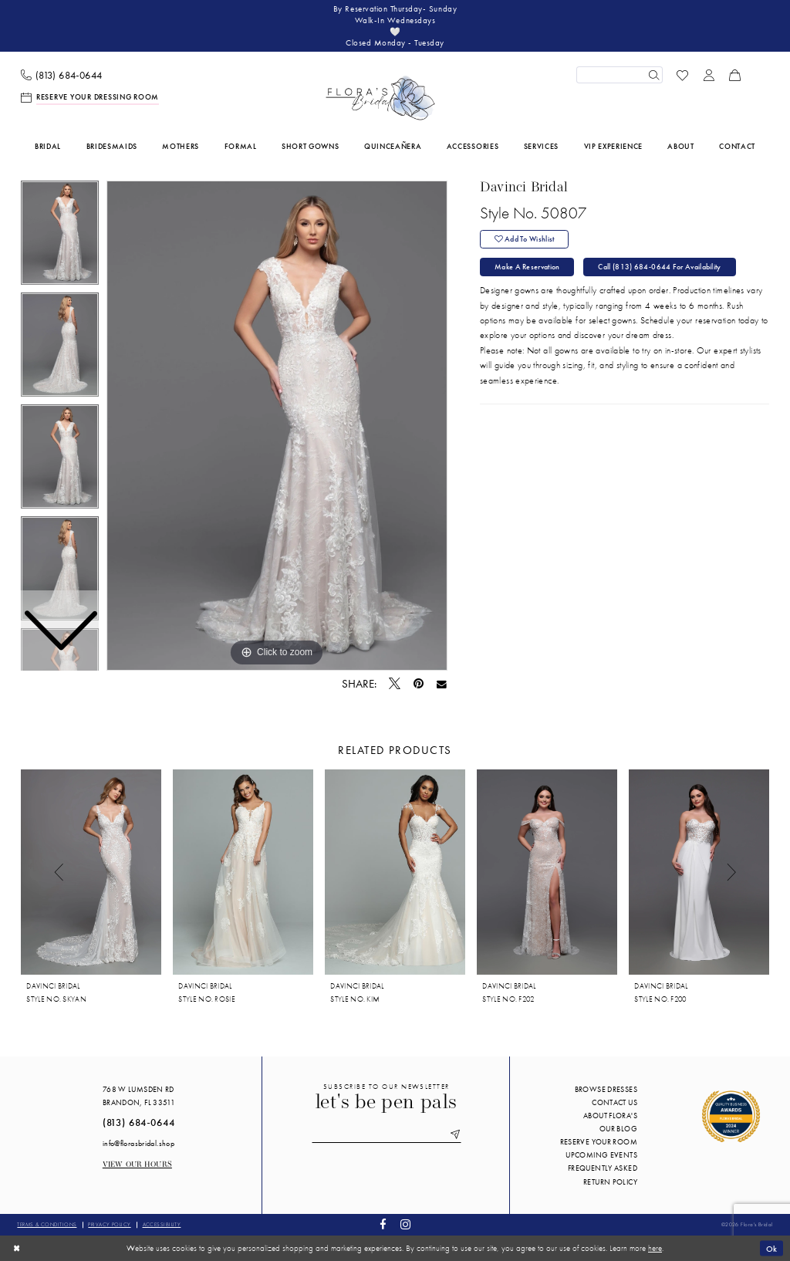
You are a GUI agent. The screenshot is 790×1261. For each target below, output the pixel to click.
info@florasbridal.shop (138, 1143)
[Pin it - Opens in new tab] (418, 684)
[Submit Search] (653, 74)
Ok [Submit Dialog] (772, 1247)
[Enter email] (386, 1135)
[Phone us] (62, 75)
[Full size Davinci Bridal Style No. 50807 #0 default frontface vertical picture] (277, 426)
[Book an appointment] (90, 97)
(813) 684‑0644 (139, 1122)
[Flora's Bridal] (380, 98)
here (655, 1247)
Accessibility (162, 1224)
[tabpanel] (277, 426)
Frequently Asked (602, 1169)
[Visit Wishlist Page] (683, 74)
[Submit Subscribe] (453, 1135)
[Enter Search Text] (619, 74)
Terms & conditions (46, 1224)
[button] (709, 74)
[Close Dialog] (16, 1248)
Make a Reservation (527, 267)
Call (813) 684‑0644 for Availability (660, 267)
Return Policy (610, 1182)
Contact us (614, 1102)
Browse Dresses (606, 1089)
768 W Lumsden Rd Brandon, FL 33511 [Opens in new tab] (139, 1095)
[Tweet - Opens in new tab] (394, 684)
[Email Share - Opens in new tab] (441, 684)
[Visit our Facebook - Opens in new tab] (383, 1225)
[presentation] (91, 872)
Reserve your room (598, 1142)
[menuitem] (62, 75)
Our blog (618, 1129)
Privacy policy (109, 1224)
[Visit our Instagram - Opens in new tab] (405, 1225)
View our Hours (137, 1164)
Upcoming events (601, 1155)
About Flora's (610, 1116)
